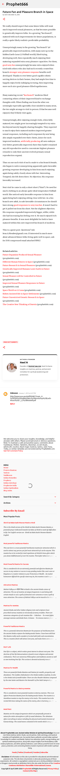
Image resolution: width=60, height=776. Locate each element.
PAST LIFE (7, 647)
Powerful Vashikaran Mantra (14, 626)
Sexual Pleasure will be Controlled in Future (22, 276)
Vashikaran (8, 475)
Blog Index (8, 491)
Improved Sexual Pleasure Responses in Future (24, 283)
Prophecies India (10, 485)
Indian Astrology (10, 483)
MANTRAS (7, 709)
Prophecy (7, 480)
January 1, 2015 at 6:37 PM (27, 393)
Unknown (14, 393)
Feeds (14, 752)
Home (6, 468)
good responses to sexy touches (28, 205)
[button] (4, 19)
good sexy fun (9, 65)
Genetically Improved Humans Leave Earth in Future (26, 269)
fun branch (28, 95)
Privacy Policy (53, 769)
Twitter (20, 752)
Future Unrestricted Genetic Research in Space (23, 297)
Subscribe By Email (14, 510)
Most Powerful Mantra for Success (16, 564)
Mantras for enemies (11, 606)
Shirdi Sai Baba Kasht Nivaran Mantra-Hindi (19, 523)
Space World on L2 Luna (13, 290)
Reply (12, 404)
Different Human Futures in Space (18, 262)
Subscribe (44, 752)
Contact (26, 771)
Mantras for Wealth (11, 668)
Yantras (6, 473)
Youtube (36, 752)
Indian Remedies (10, 478)
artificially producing (30, 141)
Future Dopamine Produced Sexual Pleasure (22, 255)
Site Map (33, 771)
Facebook (28, 752)
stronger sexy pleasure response (24, 72)
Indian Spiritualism (11, 488)
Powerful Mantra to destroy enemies (17, 688)
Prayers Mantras (10, 470)
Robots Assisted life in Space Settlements (21, 294)
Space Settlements (10, 342)
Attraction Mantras (11, 585)
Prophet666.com (35, 366)
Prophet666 (17, 4)
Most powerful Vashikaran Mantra (16, 543)
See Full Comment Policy (13, 451)
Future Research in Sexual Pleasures (19, 265)
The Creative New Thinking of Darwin (20, 304)
